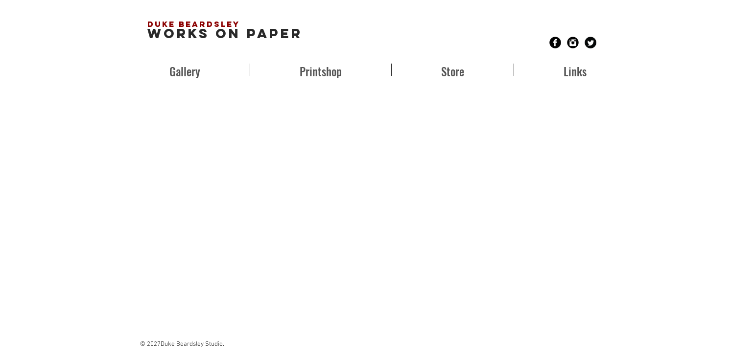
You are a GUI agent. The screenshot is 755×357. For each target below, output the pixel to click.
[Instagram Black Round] (573, 42)
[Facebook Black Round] (555, 42)
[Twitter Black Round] (590, 42)
